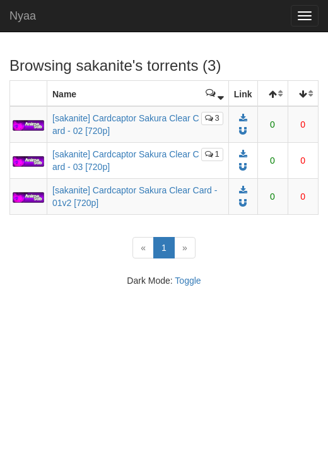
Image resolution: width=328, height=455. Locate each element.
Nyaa (22, 15)
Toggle (188, 281)
